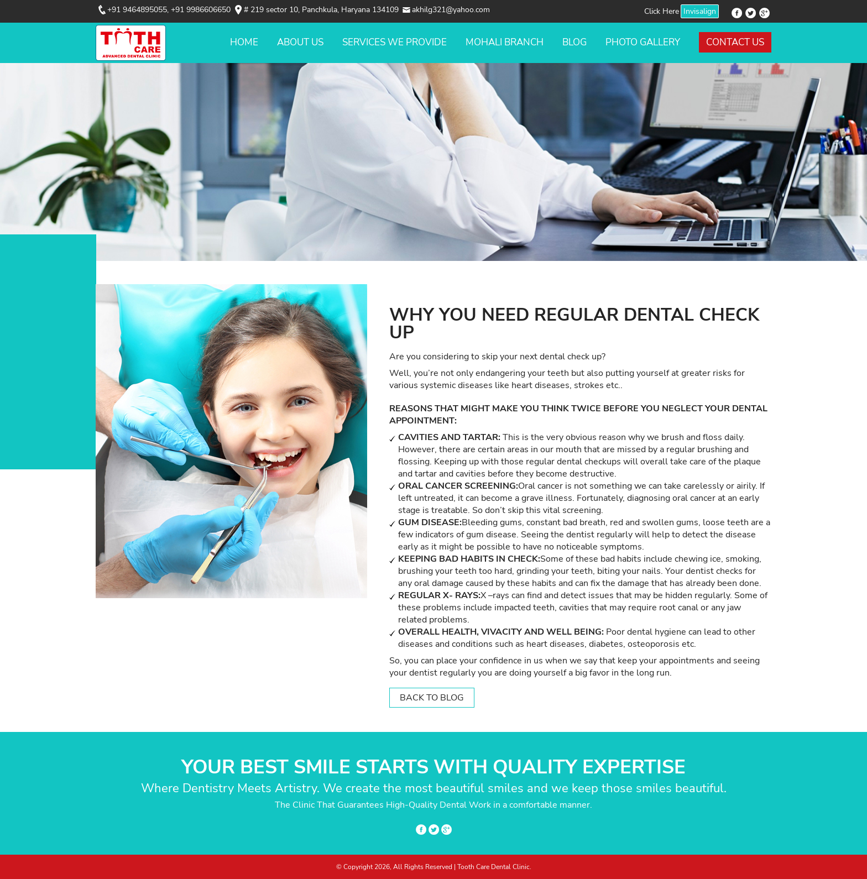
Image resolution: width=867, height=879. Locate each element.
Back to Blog (432, 698)
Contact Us (735, 42)
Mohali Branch (505, 42)
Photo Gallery (642, 42)
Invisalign (699, 11)
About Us (300, 42)
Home (244, 42)
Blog (574, 42)
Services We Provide (394, 42)
